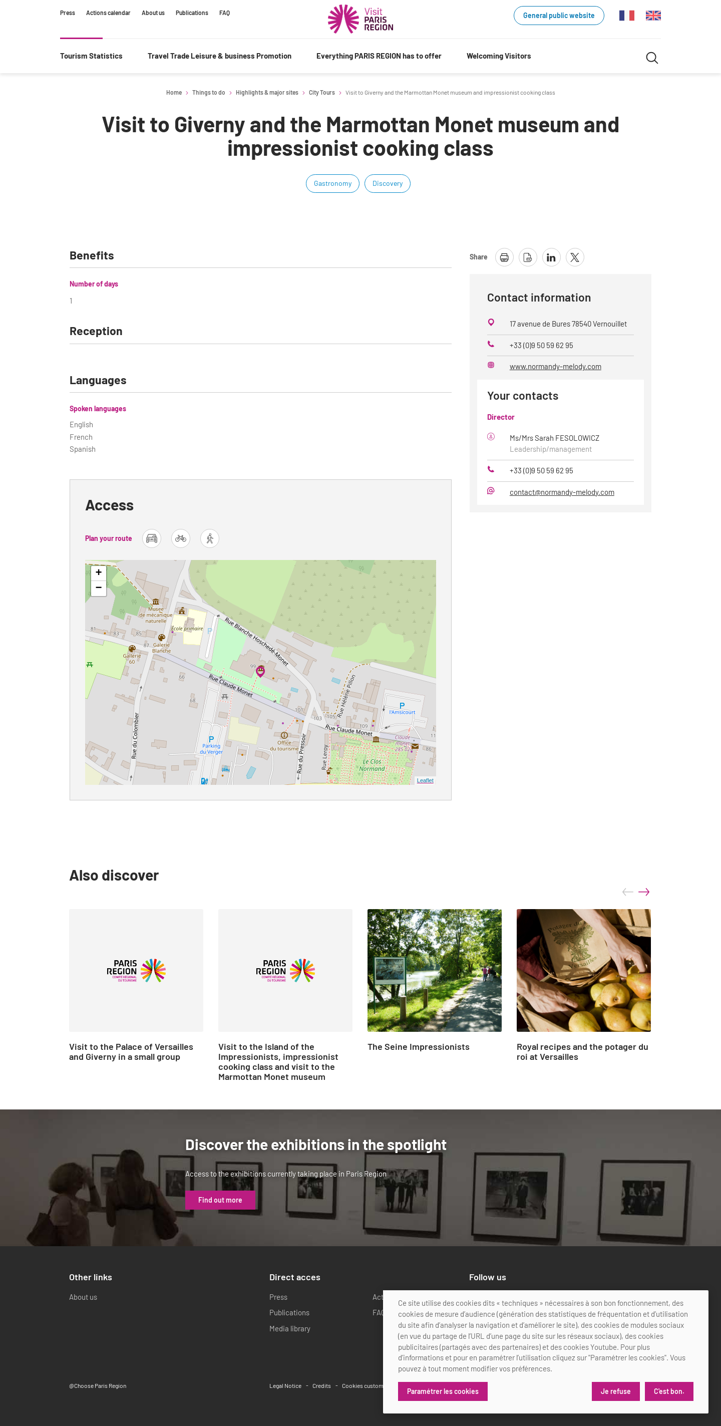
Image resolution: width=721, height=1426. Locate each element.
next (644, 892)
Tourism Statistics (91, 55)
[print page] (504, 257)
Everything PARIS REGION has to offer (379, 55)
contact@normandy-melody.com (562, 491)
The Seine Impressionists (419, 1047)
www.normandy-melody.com (555, 366)
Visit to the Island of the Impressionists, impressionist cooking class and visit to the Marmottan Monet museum (278, 1061)
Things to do (208, 92)
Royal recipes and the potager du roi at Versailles (582, 1052)
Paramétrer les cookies (443, 1391)
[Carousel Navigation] (636, 892)
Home (174, 92)
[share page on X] (575, 257)
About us (153, 12)
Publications (192, 12)
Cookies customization (371, 1385)
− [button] (99, 588)
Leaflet (425, 780)
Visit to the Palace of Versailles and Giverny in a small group (131, 1052)
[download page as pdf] (528, 257)
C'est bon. (669, 1391)
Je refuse (616, 1391)
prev (628, 892)
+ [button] (99, 573)
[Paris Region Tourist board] (360, 19)
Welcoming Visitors (499, 55)
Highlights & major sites (267, 92)
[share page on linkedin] (551, 257)
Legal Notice (285, 1385)
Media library (289, 1328)
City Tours (322, 92)
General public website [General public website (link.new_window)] (559, 15)
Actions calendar (108, 12)
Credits (321, 1385)
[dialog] (545, 1351)
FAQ (224, 12)
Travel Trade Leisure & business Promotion (219, 55)
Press (67, 12)
